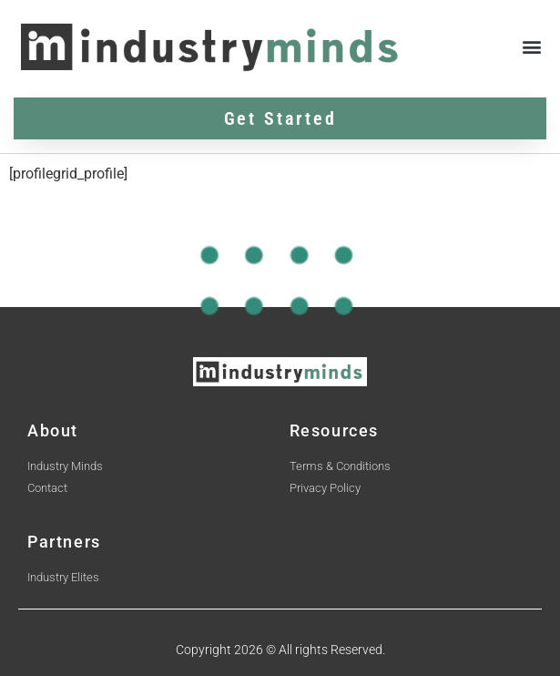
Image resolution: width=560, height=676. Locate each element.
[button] (531, 47)
